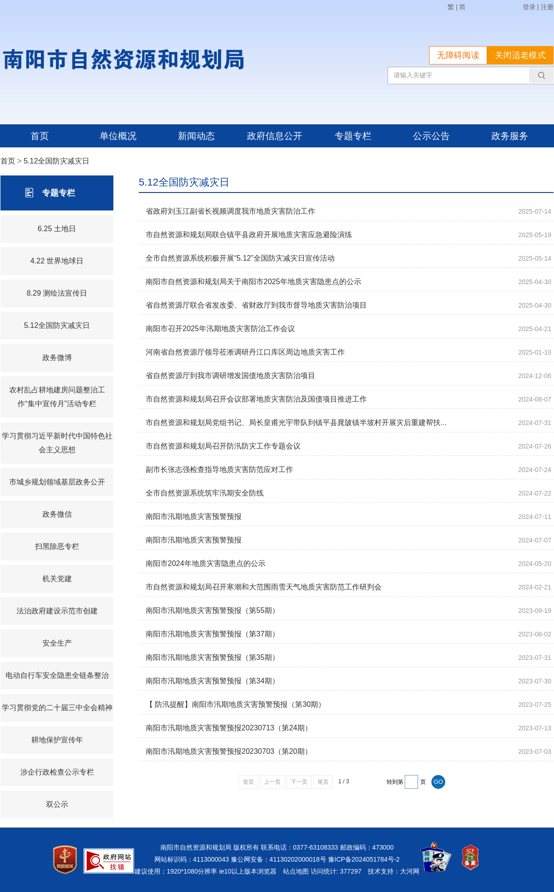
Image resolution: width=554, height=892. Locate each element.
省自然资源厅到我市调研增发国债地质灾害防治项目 (230, 375)
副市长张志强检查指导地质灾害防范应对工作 (219, 469)
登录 (529, 7)
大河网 (409, 871)
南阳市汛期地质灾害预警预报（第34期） (212, 681)
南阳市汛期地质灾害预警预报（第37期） (212, 634)
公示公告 (431, 136)
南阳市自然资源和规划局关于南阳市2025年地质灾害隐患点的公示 (253, 282)
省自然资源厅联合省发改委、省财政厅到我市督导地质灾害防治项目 (256, 305)
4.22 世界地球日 (57, 261)
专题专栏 (353, 136)
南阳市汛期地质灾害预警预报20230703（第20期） (229, 751)
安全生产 (57, 643)
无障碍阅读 (458, 55)
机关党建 (57, 579)
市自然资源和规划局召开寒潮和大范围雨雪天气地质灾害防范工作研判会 (264, 587)
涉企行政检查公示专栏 (57, 772)
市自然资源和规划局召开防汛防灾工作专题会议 (223, 446)
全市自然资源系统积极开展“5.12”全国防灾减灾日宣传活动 (240, 258)
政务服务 (509, 136)
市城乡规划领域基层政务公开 (57, 482)
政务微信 (57, 514)
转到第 (395, 782)
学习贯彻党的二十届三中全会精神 (57, 707)
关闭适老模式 (520, 55)
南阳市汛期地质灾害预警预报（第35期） (212, 657)
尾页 (323, 782)
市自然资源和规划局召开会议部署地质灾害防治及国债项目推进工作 (256, 399)
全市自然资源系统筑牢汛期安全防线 (205, 493)
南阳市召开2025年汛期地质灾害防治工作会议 (220, 328)
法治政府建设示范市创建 (57, 611)
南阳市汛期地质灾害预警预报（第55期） (212, 610)
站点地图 (296, 871)
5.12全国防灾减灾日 (56, 161)
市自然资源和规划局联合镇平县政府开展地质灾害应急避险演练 (249, 235)
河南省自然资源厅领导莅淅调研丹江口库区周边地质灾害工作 (245, 352)
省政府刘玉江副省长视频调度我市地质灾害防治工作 (230, 211)
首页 (39, 136)
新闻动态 (196, 136)
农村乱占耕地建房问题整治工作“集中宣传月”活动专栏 (57, 397)
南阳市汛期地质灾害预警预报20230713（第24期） (229, 728)
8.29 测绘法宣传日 (57, 293)
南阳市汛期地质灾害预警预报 (194, 516)
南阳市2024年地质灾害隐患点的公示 (205, 563)
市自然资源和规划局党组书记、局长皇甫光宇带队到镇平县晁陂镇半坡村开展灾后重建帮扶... (296, 422)
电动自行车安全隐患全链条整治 (57, 675)
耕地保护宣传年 (57, 740)
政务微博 (57, 357)
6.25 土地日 (57, 229)
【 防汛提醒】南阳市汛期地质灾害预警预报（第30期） (235, 704)
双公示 (57, 804)
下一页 (299, 782)
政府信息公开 (274, 136)
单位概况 (118, 136)
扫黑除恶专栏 (57, 546)
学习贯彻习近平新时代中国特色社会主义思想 (57, 443)
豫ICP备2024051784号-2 (364, 859)
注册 (547, 7)
